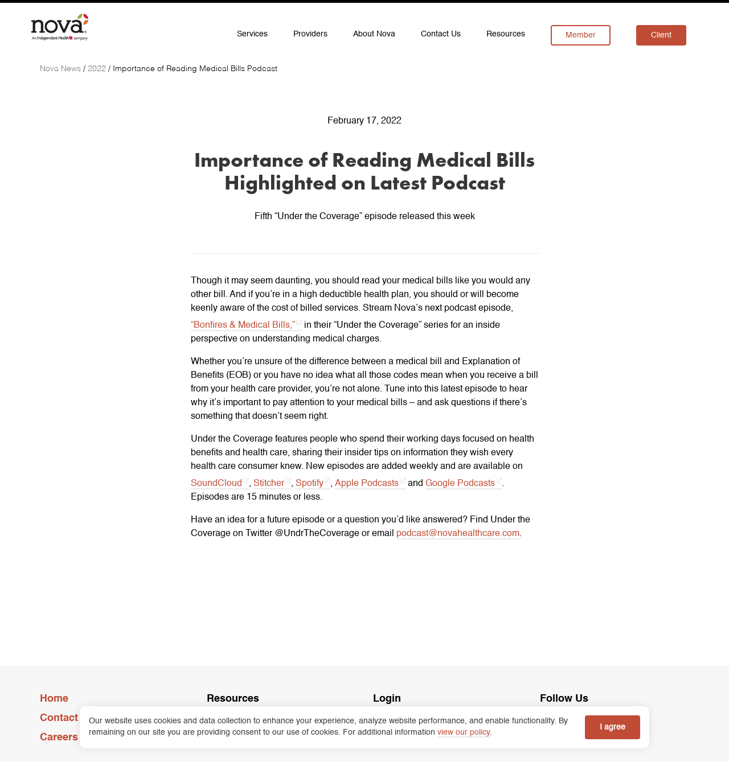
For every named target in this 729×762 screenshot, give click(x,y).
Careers (59, 737)
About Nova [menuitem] (374, 34)
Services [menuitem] (252, 34)
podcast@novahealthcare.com (457, 533)
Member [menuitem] (581, 35)
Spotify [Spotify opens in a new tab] (309, 483)
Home (54, 699)
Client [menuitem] (661, 35)
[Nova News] (61, 69)
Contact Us (67, 718)
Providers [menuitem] (310, 34)
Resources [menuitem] (505, 34)
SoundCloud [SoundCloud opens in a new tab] (216, 483)
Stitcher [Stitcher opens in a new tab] (268, 483)
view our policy (463, 732)
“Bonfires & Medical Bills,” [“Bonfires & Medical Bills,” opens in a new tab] (243, 325)
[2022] (98, 69)
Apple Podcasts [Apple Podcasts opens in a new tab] (367, 483)
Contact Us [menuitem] (441, 34)
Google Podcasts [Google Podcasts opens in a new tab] (460, 483)
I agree (612, 727)
